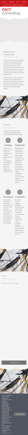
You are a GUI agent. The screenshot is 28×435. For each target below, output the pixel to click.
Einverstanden (20, 414)
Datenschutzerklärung (6, 433)
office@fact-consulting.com (18, 5)
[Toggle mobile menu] (25, 11)
